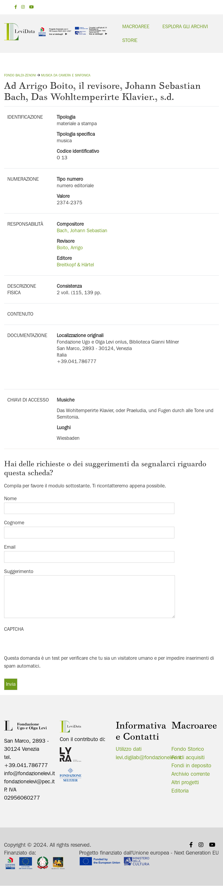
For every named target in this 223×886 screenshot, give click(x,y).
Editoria (180, 790)
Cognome (14, 522)
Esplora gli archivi (185, 26)
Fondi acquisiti (188, 757)
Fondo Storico (187, 749)
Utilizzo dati (129, 749)
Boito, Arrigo (70, 247)
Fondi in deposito (191, 765)
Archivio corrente (190, 774)
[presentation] (45, 643)
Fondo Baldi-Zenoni (20, 75)
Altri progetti (185, 782)
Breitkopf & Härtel (75, 264)
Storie (129, 40)
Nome (10, 498)
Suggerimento (18, 571)
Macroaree (135, 26)
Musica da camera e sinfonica (65, 75)
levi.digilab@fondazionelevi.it (148, 757)
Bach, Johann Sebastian (82, 230)
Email (9, 547)
